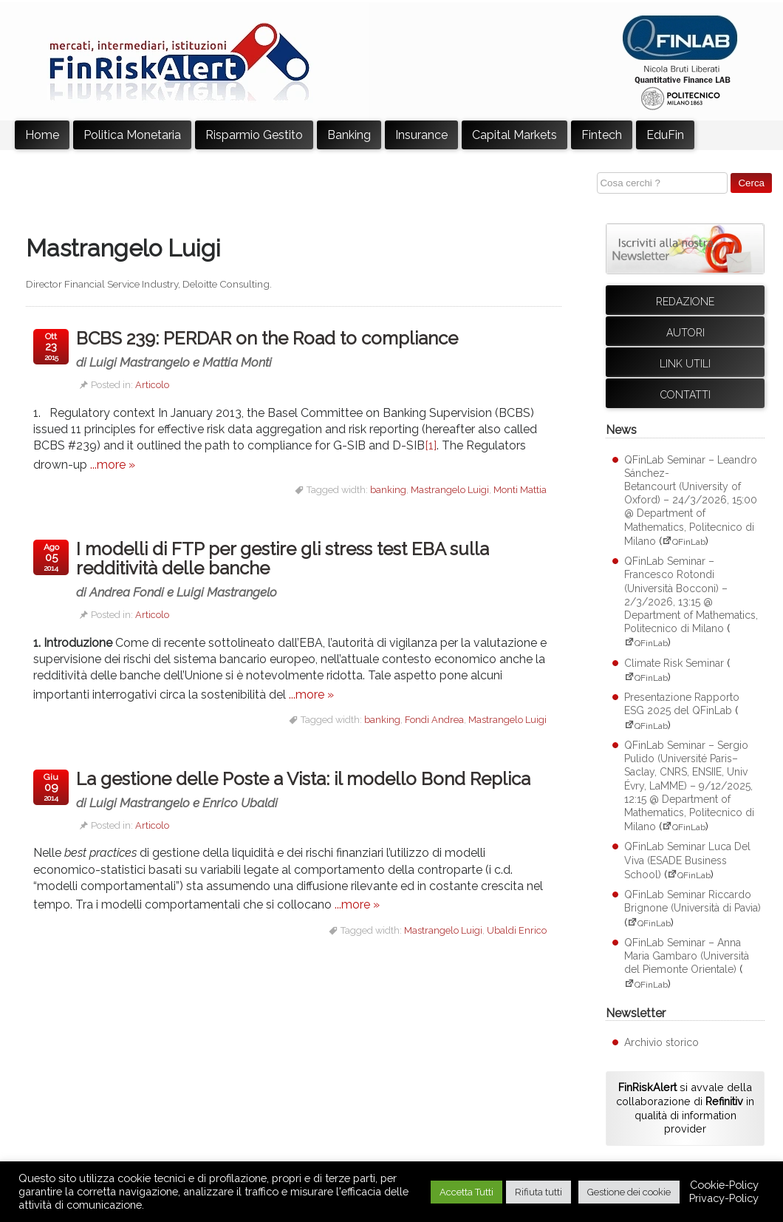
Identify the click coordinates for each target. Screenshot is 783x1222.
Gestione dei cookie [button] (629, 1192)
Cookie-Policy (724, 1184)
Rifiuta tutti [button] (538, 1192)
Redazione (685, 302)
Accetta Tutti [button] (466, 1192)
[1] (431, 445)
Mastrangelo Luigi (450, 489)
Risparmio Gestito (254, 135)
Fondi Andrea (434, 719)
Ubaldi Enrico (517, 930)
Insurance (421, 135)
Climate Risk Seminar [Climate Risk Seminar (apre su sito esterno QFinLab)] (674, 663)
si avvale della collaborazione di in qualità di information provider (685, 1108)
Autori (685, 333)
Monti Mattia (520, 489)
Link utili (685, 364)
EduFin (665, 135)
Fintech (601, 135)
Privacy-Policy (724, 1198)
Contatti (685, 395)
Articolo (152, 384)
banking (388, 489)
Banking (349, 135)
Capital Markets (514, 135)
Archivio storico (661, 1042)
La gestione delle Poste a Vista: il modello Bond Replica (315, 789)
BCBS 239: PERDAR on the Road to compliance (284, 348)
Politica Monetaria (132, 135)
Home (42, 135)
